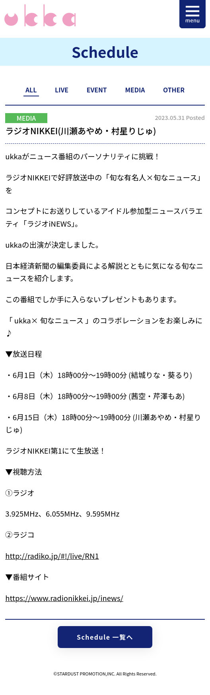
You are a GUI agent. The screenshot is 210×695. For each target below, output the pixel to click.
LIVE (61, 89)
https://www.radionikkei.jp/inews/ (64, 598)
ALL (31, 89)
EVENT (97, 89)
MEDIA (135, 89)
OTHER (174, 89)
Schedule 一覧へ (105, 637)
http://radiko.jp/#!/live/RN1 (52, 555)
